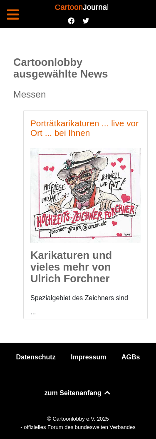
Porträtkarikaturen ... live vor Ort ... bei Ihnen (84, 128)
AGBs (130, 357)
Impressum (88, 357)
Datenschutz (36, 357)
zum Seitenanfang (78, 392)
